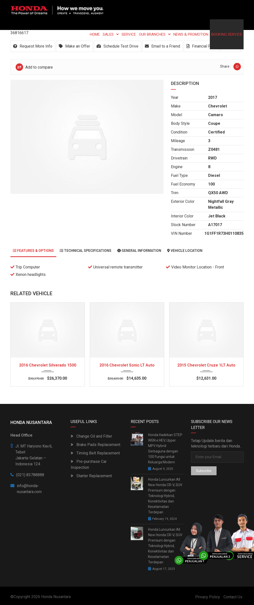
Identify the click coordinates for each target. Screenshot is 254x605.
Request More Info (32, 46)
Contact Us (232, 597)
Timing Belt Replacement (95, 453)
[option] (86, 137)
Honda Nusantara (56, 596)
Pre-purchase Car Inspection (89, 464)
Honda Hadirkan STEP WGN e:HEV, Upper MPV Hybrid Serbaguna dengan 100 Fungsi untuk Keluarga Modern (165, 448)
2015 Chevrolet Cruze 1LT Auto (206, 365)
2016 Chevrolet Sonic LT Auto (127, 365)
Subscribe (204, 471)
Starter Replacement (91, 475)
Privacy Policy (207, 597)
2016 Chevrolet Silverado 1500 (47, 365)
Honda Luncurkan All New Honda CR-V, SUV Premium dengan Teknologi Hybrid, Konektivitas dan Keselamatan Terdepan (165, 495)
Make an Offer (74, 46)
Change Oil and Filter (91, 436)
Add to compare (34, 67)
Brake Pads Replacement (95, 444)
